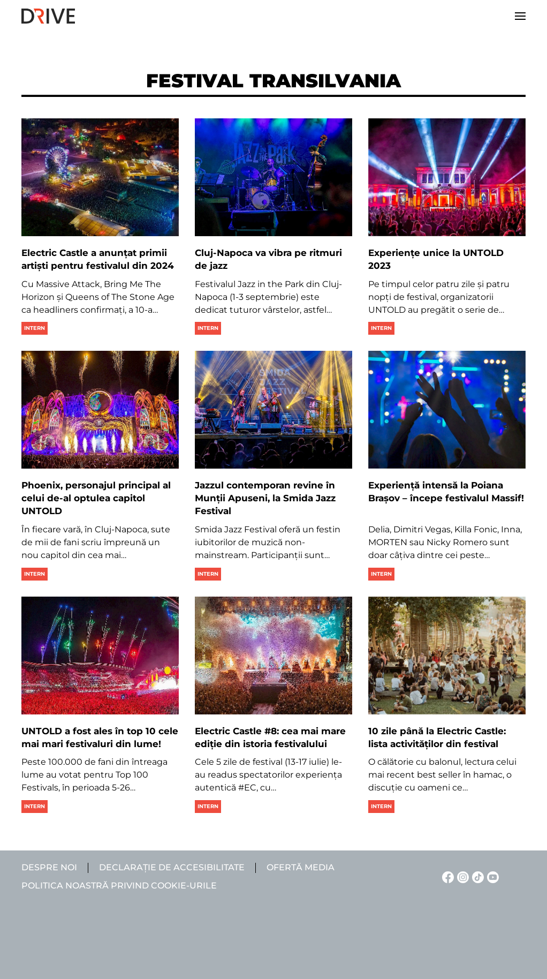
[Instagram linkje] (461, 876)
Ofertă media (301, 867)
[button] (520, 16)
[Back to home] (48, 16)
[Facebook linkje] (446, 876)
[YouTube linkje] (491, 876)
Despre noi (49, 867)
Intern (34, 328)
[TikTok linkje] (476, 876)
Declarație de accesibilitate (172, 867)
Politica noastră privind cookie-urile (119, 885)
